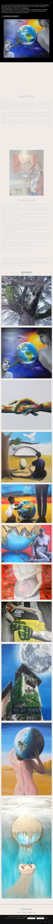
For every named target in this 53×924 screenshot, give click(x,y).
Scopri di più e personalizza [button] (11, 921)
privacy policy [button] (46, 909)
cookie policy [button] (25, 912)
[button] (51, 907)
